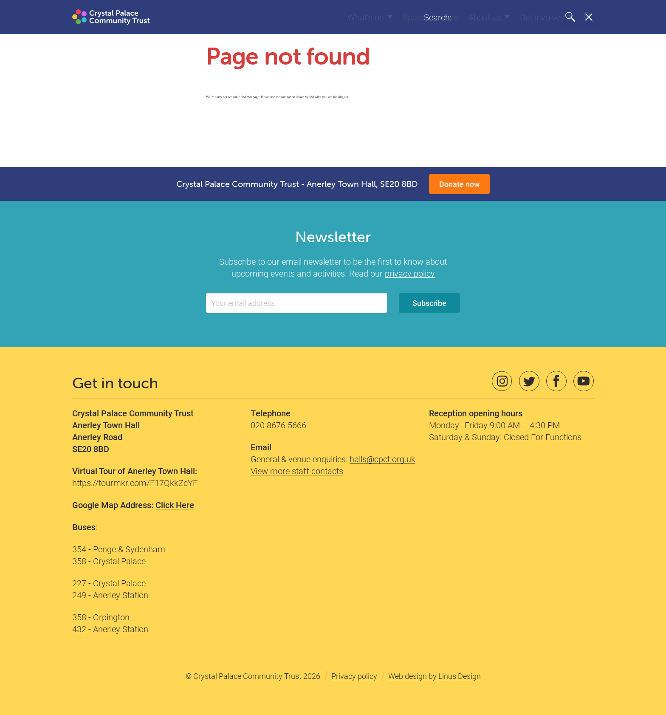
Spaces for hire (430, 17)
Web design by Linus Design (434, 676)
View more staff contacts (297, 470)
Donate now (459, 184)
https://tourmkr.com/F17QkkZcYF (135, 482)
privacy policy (410, 273)
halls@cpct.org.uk (382, 458)
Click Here (174, 504)
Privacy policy (354, 676)
